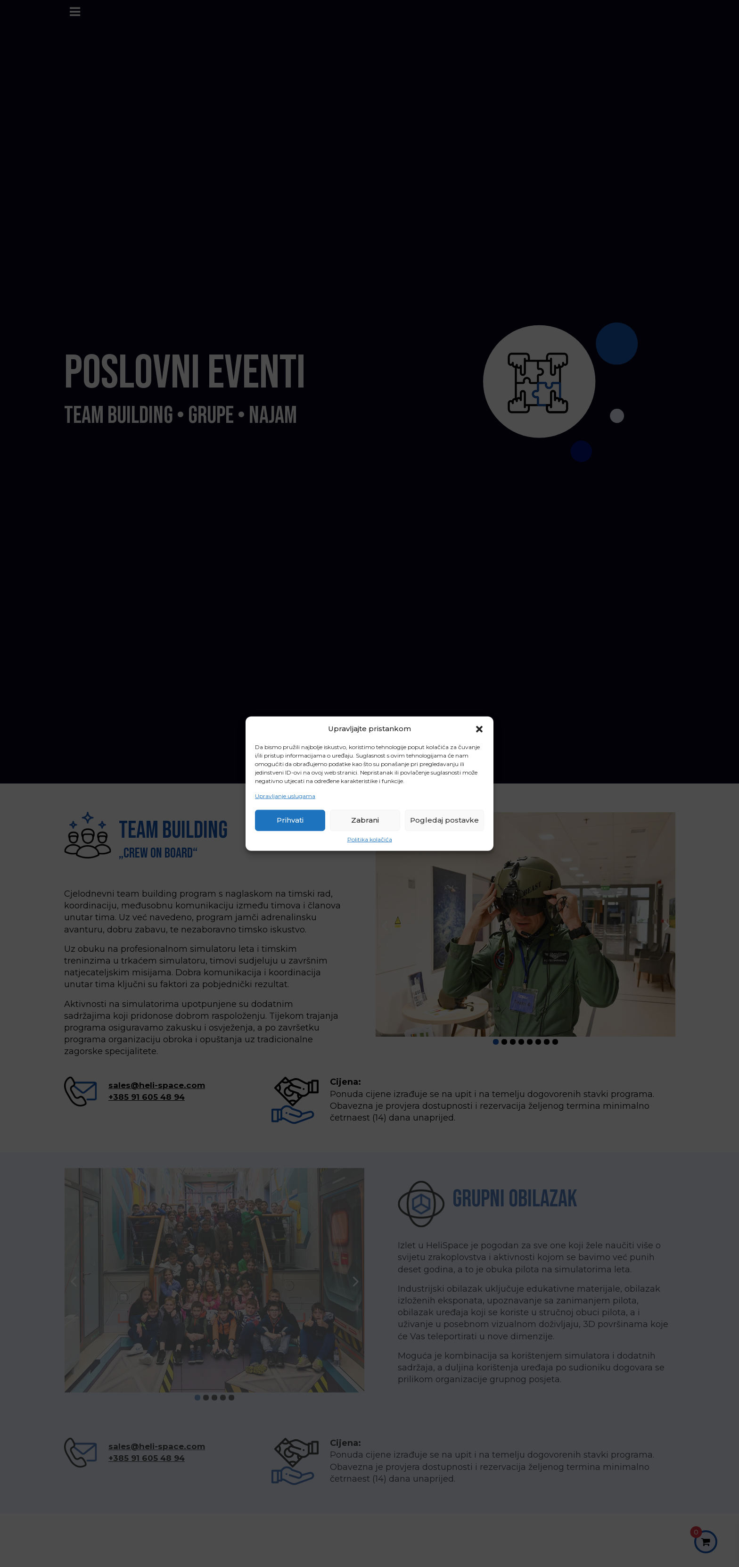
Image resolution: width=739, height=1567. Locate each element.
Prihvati (290, 820)
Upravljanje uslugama (285, 796)
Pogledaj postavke (444, 820)
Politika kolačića (369, 839)
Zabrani (365, 820)
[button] (479, 728)
